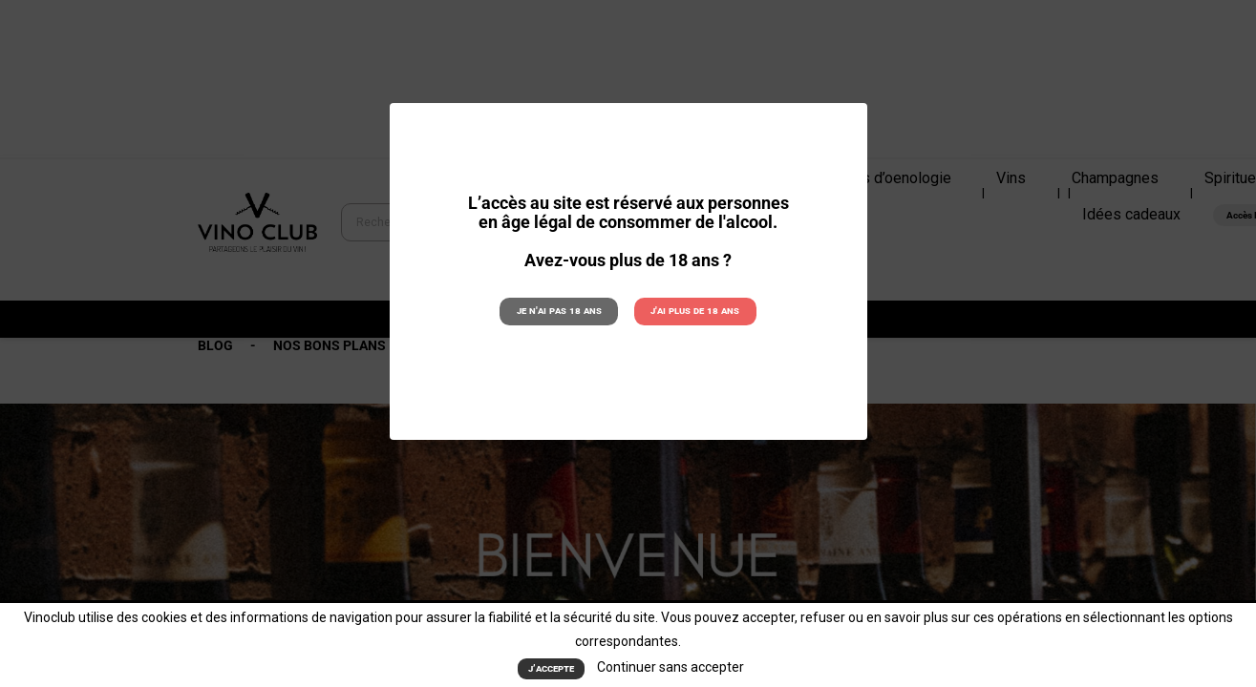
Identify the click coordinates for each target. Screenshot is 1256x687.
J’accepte (551, 668)
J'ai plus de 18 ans (694, 310)
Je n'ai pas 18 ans (559, 310)
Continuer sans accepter (670, 668)
